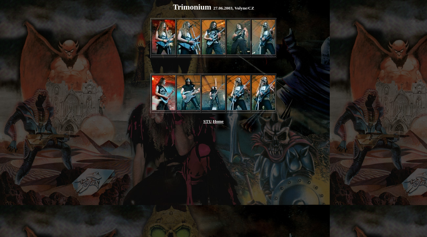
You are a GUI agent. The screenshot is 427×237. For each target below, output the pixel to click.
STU (207, 121)
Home (218, 121)
